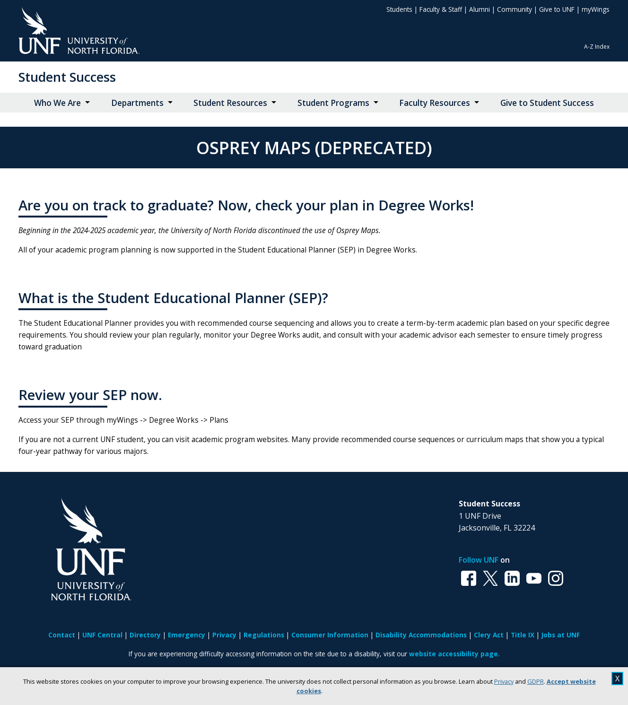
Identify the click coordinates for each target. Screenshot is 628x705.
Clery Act (489, 634)
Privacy (504, 681)
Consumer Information (329, 634)
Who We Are (57, 102)
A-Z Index (597, 47)
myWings (596, 9)
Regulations (264, 634)
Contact (61, 634)
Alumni (479, 9)
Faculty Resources (434, 102)
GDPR (535, 681)
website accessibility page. (454, 653)
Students (399, 9)
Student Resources (230, 102)
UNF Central (102, 634)
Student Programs (333, 102)
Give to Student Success (547, 102)
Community (514, 9)
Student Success (67, 77)
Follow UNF (478, 560)
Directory (145, 634)
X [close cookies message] (617, 678)
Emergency (186, 634)
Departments (137, 102)
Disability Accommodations (421, 634)
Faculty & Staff (440, 9)
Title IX (522, 634)
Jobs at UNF (560, 634)
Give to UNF (557, 9)
